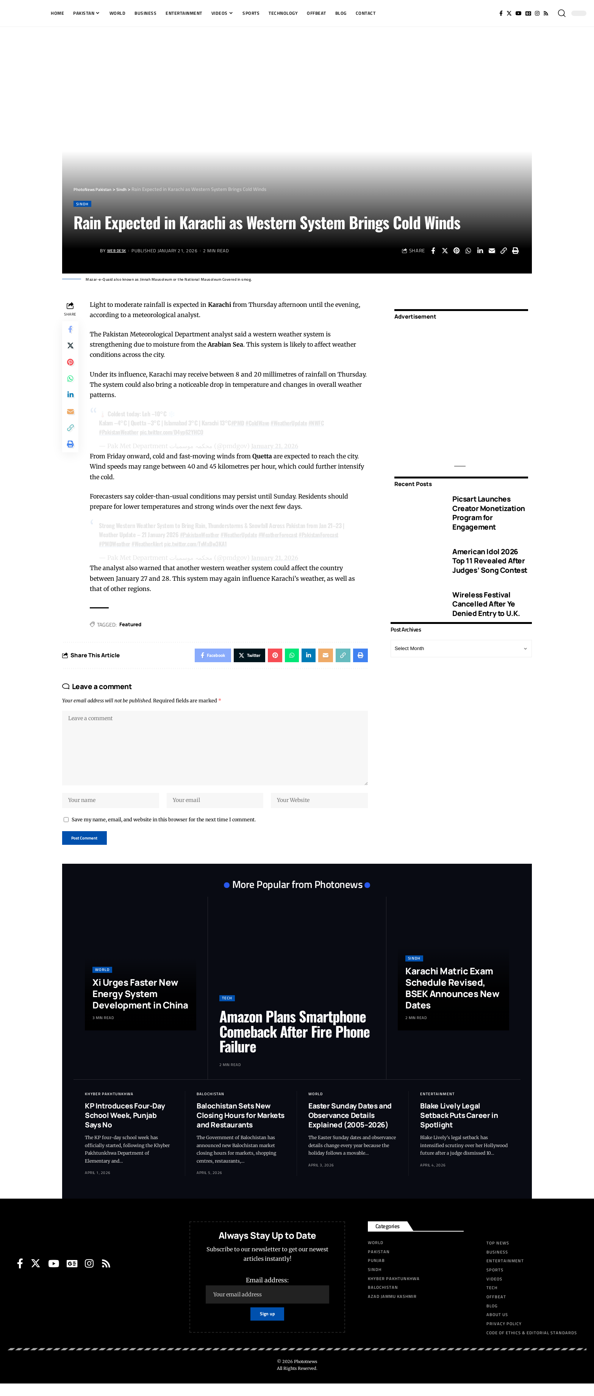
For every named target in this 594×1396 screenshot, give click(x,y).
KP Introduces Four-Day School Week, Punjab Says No (125, 1127)
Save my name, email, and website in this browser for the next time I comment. (164, 830)
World (102, 982)
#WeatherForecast (286, 535)
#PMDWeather (117, 544)
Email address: (267, 1302)
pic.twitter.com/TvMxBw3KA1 (203, 544)
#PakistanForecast (329, 535)
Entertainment (437, 1106)
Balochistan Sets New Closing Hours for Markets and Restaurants (240, 1127)
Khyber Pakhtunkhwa (109, 1106)
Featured (133, 625)
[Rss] (545, 13)
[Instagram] (537, 13)
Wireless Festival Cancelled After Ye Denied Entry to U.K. (486, 599)
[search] (562, 13)
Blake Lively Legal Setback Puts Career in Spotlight (459, 1127)
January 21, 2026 (277, 446)
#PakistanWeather (121, 432)
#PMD (240, 423)
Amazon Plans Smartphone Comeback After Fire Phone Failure (294, 1043)
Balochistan (210, 1106)
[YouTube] (519, 13)
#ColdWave (260, 423)
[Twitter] (509, 13)
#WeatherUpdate (293, 423)
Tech (227, 1010)
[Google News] (528, 13)
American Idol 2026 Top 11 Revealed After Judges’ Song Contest (489, 555)
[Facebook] (501, 13)
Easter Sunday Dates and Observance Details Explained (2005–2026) (350, 1127)
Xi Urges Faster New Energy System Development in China (140, 1006)
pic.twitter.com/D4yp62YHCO (177, 432)
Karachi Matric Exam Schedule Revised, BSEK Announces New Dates (452, 1000)
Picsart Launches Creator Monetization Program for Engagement (488, 508)
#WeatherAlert (152, 544)
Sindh (84, 204)
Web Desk (118, 251)
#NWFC (322, 423)
